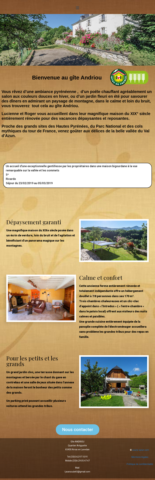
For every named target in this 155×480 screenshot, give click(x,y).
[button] (77, 8)
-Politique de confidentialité (139, 464)
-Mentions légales (139, 457)
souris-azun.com (140, 450)
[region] (77, 40)
